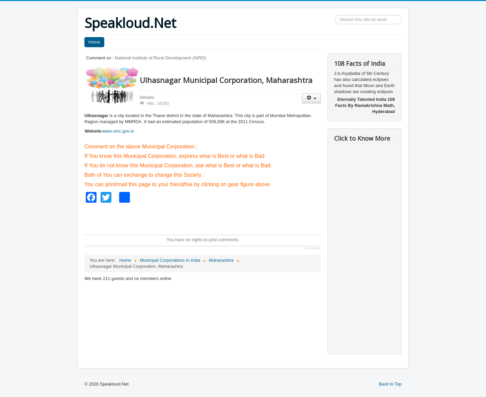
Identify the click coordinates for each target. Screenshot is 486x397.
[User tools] (311, 98)
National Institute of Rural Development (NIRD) (160, 57)
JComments (312, 248)
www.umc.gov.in (118, 131)
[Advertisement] (207, 218)
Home (94, 42)
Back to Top (390, 384)
